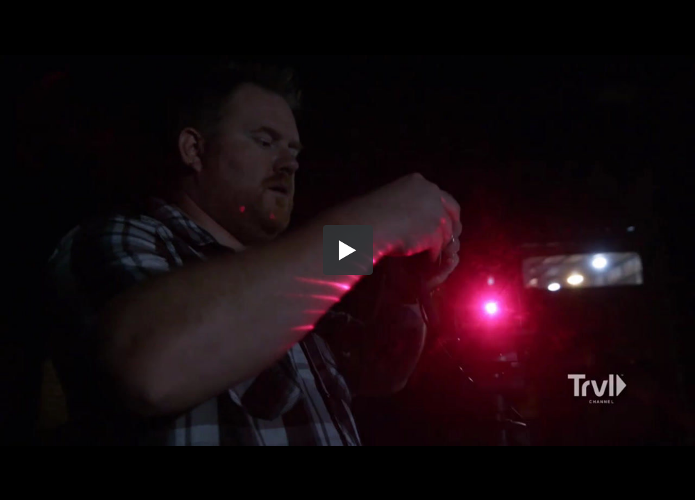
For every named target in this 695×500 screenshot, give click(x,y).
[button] (348, 250)
